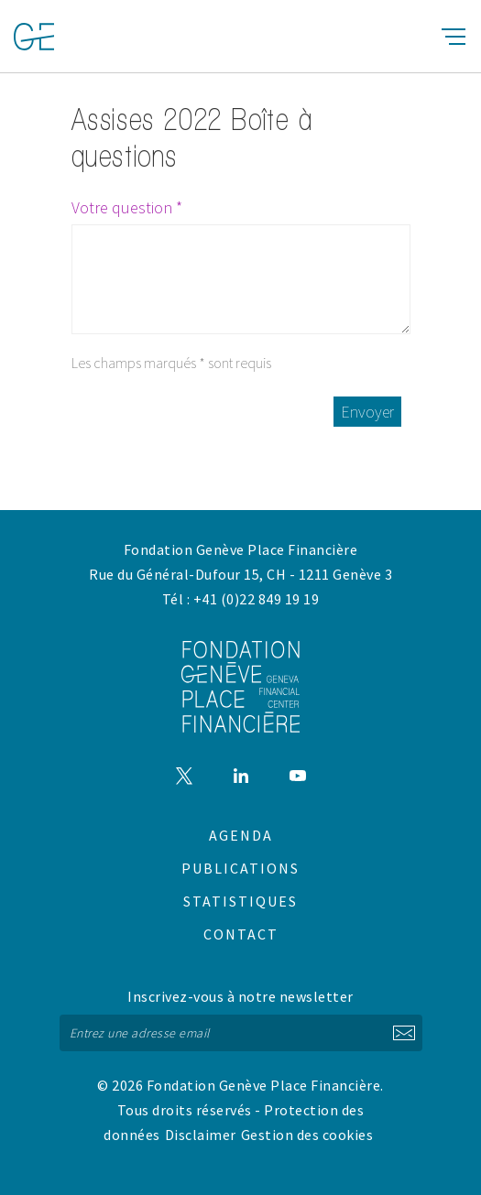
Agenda (241, 835)
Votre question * (126, 207)
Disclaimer (200, 1134)
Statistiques (240, 901)
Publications (240, 868)
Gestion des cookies (307, 1134)
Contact (241, 934)
